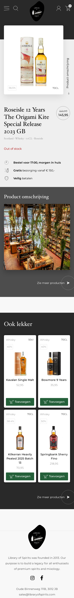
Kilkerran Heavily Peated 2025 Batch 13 (20, 458)
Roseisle (38, 138)
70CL (29, 138)
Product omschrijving (67, 73)
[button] (20, 402)
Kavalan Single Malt (20, 380)
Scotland (8, 138)
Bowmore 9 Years (54, 380)
